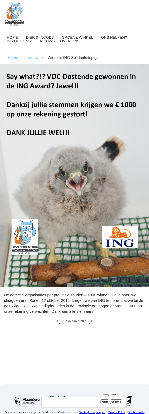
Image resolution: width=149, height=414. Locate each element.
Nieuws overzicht (75, 320)
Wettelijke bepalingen (92, 412)
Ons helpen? (114, 37)
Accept (105, 402)
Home (12, 37)
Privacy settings (109, 395)
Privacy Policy (116, 412)
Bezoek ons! (19, 41)
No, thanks (116, 402)
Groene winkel (77, 37)
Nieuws (47, 41)
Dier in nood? (40, 37)
